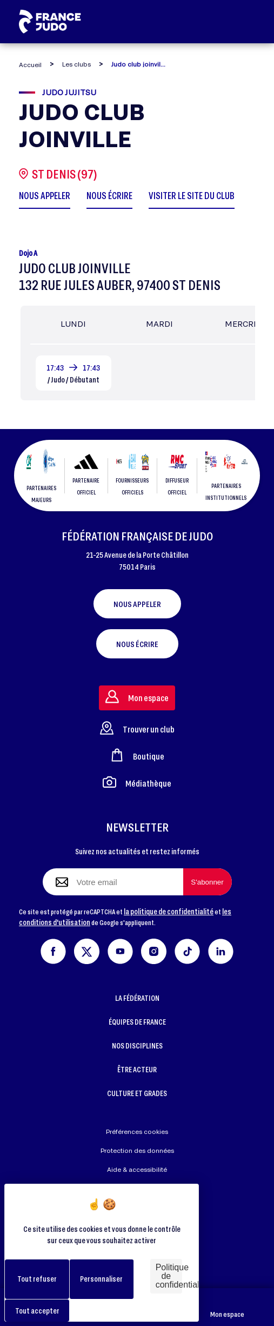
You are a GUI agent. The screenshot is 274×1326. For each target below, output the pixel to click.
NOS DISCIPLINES (137, 1045)
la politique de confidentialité (168, 911)
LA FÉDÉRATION (137, 997)
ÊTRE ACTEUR (137, 1069)
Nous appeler (137, 604)
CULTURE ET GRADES (137, 1093)
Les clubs (76, 64)
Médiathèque (137, 782)
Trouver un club (137, 728)
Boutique (137, 755)
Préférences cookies (137, 1131)
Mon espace (227, 1307)
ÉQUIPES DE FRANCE (137, 1021)
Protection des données (137, 1150)
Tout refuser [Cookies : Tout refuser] (37, 1278)
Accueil (30, 64)
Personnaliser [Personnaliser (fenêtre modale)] (101, 1278)
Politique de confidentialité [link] (169, 1276)
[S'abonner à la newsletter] (207, 881)
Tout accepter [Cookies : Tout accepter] (37, 1310)
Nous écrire (137, 644)
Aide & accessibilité (137, 1169)
